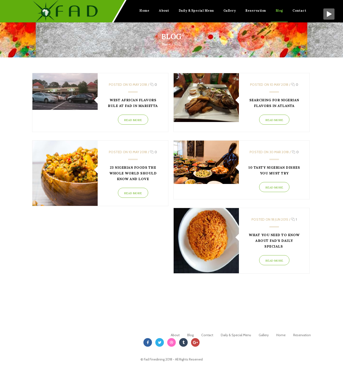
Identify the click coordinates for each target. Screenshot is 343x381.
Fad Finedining (154, 359)
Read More (133, 120)
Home (144, 11)
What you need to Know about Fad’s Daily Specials (274, 241)
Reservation (255, 11)
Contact (299, 11)
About (164, 11)
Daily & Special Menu (196, 11)
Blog (279, 11)
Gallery (229, 11)
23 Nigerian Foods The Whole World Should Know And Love (132, 173)
